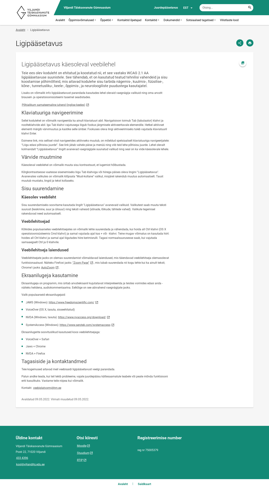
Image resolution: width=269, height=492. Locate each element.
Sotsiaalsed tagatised (201, 20)
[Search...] (250, 8)
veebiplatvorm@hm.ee (47, 388)
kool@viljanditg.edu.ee (30, 464)
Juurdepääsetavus (166, 7)
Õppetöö (107, 20)
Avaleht (60, 20)
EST (188, 8)
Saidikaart (144, 484)
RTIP (80, 460)
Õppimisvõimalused (83, 20)
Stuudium (83, 453)
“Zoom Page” (83, 262)
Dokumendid (173, 20)
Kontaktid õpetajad (129, 20)
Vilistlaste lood (229, 20)
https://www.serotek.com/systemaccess (87, 325)
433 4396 (22, 458)
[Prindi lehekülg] (249, 42)
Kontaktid (152, 20)
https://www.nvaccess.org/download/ (84, 317)
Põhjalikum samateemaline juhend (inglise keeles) (56, 105)
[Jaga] (239, 42)
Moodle (81, 445)
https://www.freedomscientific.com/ (74, 302)
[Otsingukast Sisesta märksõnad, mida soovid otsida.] (226, 7)
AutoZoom (50, 267)
